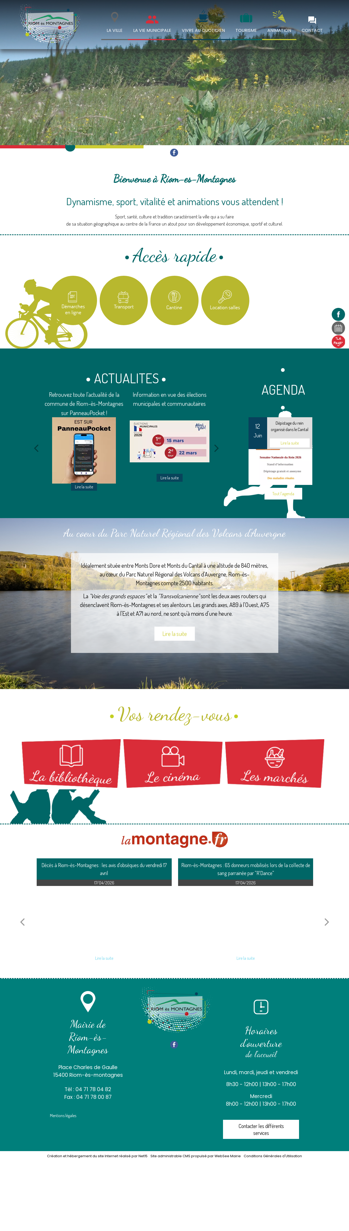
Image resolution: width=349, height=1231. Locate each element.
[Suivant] (217, 448)
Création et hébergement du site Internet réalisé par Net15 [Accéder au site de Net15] (97, 1156)
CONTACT (312, 30)
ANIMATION (279, 30)
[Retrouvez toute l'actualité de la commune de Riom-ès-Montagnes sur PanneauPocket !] (84, 450)
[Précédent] (36, 448)
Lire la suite (174, 633)
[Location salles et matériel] (225, 300)
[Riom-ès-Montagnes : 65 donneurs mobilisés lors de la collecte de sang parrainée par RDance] (245, 919)
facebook (174, 152)
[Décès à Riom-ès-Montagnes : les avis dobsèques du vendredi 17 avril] (104, 919)
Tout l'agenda (283, 493)
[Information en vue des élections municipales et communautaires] (169, 441)
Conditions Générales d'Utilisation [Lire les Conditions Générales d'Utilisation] (273, 1156)
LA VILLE (115, 30)
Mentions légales (63, 1115)
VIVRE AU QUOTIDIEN (203, 30)
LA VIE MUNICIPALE (152, 30)
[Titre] (73, 300)
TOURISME (246, 30)
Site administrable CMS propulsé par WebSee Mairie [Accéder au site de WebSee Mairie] (195, 1156)
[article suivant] (327, 922)
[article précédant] (22, 922)
